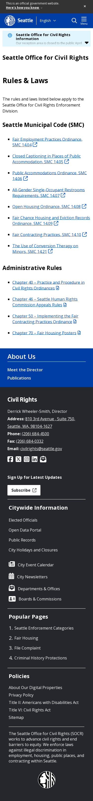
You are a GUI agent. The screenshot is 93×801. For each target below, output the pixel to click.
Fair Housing (26, 638)
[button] (85, 6)
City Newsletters (32, 577)
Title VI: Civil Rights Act (30, 710)
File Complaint (27, 648)
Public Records (22, 540)
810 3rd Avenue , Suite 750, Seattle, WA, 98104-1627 (41, 422)
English (45, 20)
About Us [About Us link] (21, 356)
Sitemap (16, 717)
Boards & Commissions (40, 599)
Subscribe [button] (23, 490)
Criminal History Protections (40, 658)
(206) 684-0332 (29, 441)
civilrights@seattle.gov (41, 448)
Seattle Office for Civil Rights (45, 57)
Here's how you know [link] (24, 7)
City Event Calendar (36, 565)
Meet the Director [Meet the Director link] (25, 370)
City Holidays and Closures (33, 550)
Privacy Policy (21, 695)
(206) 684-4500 (35, 433)
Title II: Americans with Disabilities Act (44, 702)
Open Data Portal (25, 530)
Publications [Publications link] (19, 378)
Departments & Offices (39, 588)
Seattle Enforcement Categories (44, 628)
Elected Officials (23, 520)
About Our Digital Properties (35, 687)
